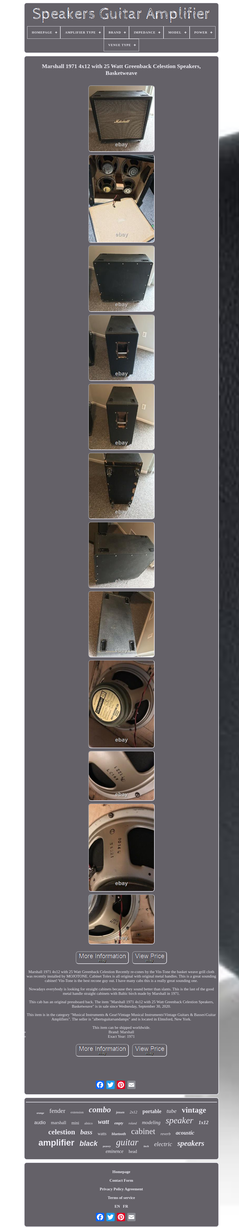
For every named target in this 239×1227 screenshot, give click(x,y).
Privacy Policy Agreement (121, 1189)
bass (86, 1132)
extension (77, 1112)
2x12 (133, 1112)
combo (100, 1109)
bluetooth (119, 1134)
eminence (114, 1151)
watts (102, 1133)
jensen (120, 1112)
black (89, 1143)
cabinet (143, 1131)
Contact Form (121, 1180)
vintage (194, 1110)
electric (163, 1144)
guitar (127, 1142)
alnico (88, 1123)
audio (40, 1122)
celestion (61, 1132)
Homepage (121, 1172)
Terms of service (121, 1198)
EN (117, 1206)
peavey (107, 1146)
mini (75, 1123)
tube (172, 1111)
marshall (58, 1122)
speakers (190, 1143)
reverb (165, 1134)
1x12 (203, 1122)
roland (133, 1123)
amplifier (56, 1142)
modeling (151, 1122)
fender (57, 1110)
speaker (179, 1120)
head (133, 1151)
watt (103, 1121)
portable (152, 1111)
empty (118, 1123)
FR (125, 1206)
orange (40, 1113)
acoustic (185, 1133)
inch (146, 1146)
